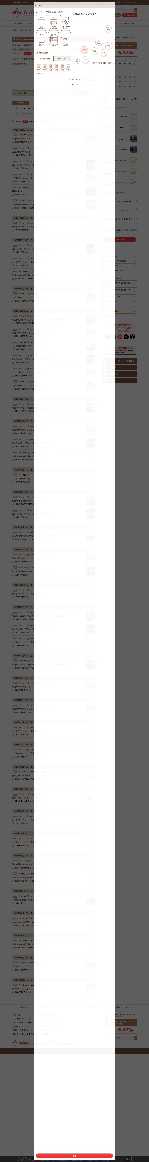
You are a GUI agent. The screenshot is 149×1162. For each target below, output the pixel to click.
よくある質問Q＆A (48, 1122)
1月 (62, 113)
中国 (94, 1107)
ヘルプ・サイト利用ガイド (113, 415)
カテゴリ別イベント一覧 (62, 23)
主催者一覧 (110, 519)
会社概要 (44, 1134)
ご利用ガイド (46, 1119)
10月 (44, 113)
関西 (67, 49)
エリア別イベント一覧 (37, 23)
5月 (14, 113)
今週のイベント (89, 108)
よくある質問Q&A (110, 401)
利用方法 (109, 512)
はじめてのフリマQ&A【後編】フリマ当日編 (117, 435)
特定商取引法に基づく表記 (51, 1126)
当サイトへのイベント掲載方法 (118, 505)
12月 (56, 113)
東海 (61, 49)
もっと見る (120, 310)
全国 (14, 49)
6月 (20, 113)
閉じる (128, 1159)
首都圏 (54, 49)
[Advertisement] (53, 209)
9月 (38, 113)
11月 (50, 113)
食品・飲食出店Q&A (111, 460)
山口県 (64, 53)
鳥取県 (45, 53)
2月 (67, 113)
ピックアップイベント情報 (123, 23)
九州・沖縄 (89, 49)
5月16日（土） (17, 108)
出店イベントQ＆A (99, 23)
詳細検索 (81, 23)
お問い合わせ (46, 1130)
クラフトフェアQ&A (111, 455)
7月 (26, 113)
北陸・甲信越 (37, 49)
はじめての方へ (47, 1115)
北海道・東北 (24, 49)
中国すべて (17, 53)
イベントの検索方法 (111, 410)
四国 (80, 49)
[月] (116, 60)
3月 (73, 113)
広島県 (36, 53)
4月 (79, 113)
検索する (53, 70)
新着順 (37, 102)
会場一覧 (109, 525)
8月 (32, 113)
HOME (14, 30)
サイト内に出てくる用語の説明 (115, 405)
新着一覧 (18, 23)
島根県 (54, 53)
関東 (47, 49)
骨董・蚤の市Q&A (110, 446)
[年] (123, 60)
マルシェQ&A (109, 451)
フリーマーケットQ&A (112, 441)
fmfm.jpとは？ (109, 396)
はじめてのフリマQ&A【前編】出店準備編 (117, 428)
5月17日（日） (29, 108)
